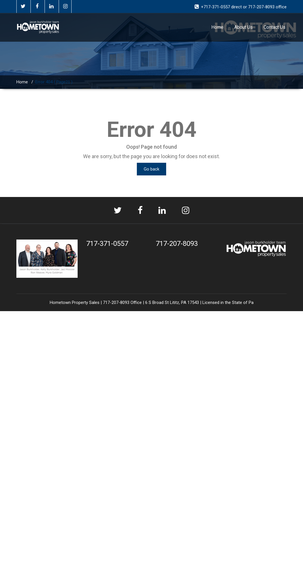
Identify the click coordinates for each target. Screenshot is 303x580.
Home (217, 27)
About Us (243, 27)
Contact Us (274, 27)
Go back (151, 169)
